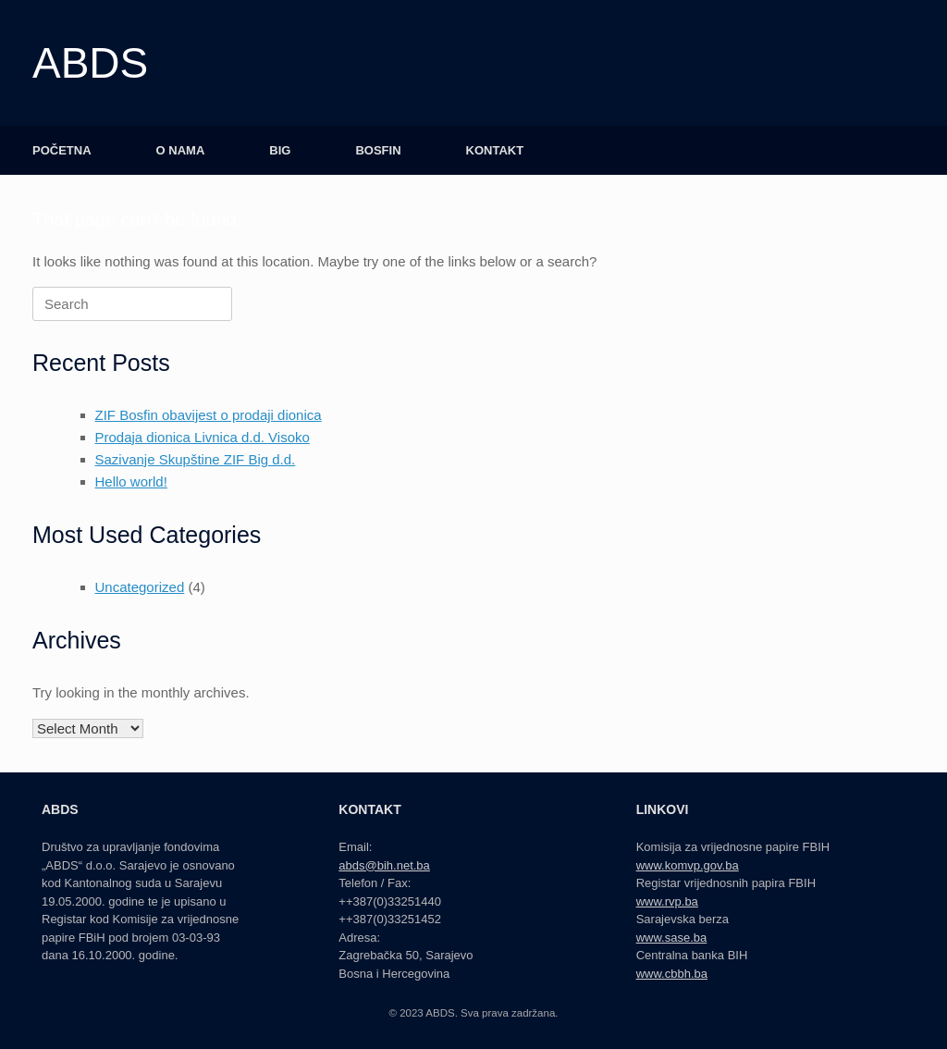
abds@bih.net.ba (384, 865)
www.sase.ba (671, 937)
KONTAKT (495, 150)
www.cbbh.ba (671, 974)
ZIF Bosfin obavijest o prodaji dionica (208, 415)
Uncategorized (140, 587)
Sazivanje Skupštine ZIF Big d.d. (195, 459)
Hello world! (131, 481)
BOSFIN (377, 150)
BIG (279, 150)
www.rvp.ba (667, 901)
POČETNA (62, 150)
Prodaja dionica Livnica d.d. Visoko (202, 437)
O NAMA (180, 150)
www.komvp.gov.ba (687, 865)
